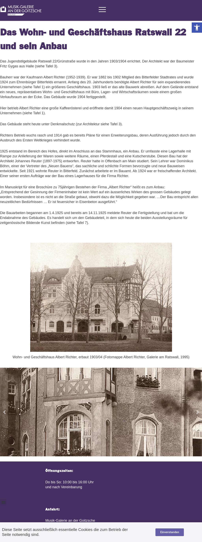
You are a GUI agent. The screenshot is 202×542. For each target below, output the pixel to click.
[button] (197, 27)
